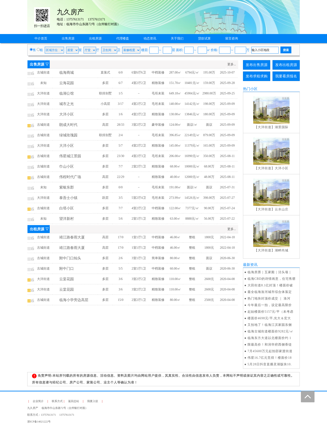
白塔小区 (66, 208)
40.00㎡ (175, 177)
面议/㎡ (192, 124)
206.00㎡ (175, 156)
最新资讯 (250, 265)
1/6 (121, 114)
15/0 (121, 300)
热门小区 (250, 89)
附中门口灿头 (70, 258)
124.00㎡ (175, 124)
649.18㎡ (175, 93)
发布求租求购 (257, 76)
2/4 (121, 135)
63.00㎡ (175, 218)
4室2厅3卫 (139, 156)
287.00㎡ (175, 72)
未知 (43, 83)
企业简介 (38, 401)
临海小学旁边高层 (73, 300)
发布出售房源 (257, 65)
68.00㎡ (175, 166)
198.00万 (209, 104)
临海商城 (66, 72)
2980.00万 (209, 93)
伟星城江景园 (70, 156)
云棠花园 (66, 279)
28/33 (120, 124)
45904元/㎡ (192, 93)
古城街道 (43, 72)
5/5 (121, 268)
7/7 (121, 166)
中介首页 (41, 38)
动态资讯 (150, 38)
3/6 (121, 279)
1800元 (209, 237)
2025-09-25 (227, 93)
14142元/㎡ (192, 104)
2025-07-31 (227, 187)
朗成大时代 (68, 125)
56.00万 (209, 218)
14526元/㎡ (192, 197)
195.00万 (209, 72)
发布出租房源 (286, 65)
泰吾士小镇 (68, 198)
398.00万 (209, 197)
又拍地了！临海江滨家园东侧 (270, 325)
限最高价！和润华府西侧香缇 (270, 344)
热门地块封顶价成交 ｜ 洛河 (269, 298)
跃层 (105, 197)
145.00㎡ (175, 145)
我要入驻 (92, 401)
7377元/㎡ (192, 208)
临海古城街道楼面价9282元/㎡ (270, 331)
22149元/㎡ (192, 135)
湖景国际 (281, 127)
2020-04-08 (227, 279)
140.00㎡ (175, 104)
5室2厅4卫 (139, 197)
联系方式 (57, 401)
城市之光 (66, 104)
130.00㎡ (175, 114)
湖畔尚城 (281, 250)
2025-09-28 (227, 83)
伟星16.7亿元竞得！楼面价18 (270, 357)
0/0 (121, 187)
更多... (231, 64)
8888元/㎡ (192, 218)
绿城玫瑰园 (68, 135)
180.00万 (209, 114)
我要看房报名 (286, 76)
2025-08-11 (227, 156)
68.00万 (209, 166)
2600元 (209, 279)
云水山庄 (281, 209)
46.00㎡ (175, 237)
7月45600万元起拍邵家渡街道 (270, 351)
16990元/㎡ (192, 156)
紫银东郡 (66, 187)
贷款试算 (204, 38)
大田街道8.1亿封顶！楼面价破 (270, 285)
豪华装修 (158, 124)
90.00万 (209, 208)
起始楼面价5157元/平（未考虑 (270, 311)
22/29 (120, 177)
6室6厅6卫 (139, 72)
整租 (192, 237)
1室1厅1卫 (139, 237)
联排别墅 (105, 93)
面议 (209, 124)
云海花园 (66, 83)
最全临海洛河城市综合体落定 (270, 292)
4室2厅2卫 (139, 83)
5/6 (121, 218)
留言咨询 (231, 38)
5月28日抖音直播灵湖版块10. (270, 364)
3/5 (121, 197)
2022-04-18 (227, 237)
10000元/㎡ (192, 166)
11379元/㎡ (192, 145)
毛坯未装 (158, 93)
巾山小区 (66, 166)
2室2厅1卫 (139, 166)
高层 (105, 124)
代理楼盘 (122, 38)
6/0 (121, 72)
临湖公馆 (66, 93)
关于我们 (177, 38)
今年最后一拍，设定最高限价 (270, 305)
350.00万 (209, 156)
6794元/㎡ (192, 72)
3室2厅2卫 (139, 124)
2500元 (209, 300)
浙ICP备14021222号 (39, 421)
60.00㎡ (175, 268)
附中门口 (66, 268)
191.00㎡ (175, 187)
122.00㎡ (175, 208)
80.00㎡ (175, 258)
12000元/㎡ (192, 177)
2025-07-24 (227, 208)
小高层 (105, 104)
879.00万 (209, 135)
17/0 (121, 237)
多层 (105, 83)
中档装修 (158, 72)
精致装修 (158, 83)
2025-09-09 (227, 104)
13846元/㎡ (192, 114)
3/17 (121, 104)
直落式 (105, 72)
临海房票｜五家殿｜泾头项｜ (270, 272)
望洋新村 (66, 219)
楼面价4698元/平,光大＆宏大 (269, 318)
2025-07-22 (227, 218)
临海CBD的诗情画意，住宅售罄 (272, 278)
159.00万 (209, 83)
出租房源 (95, 38)
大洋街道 (43, 93)
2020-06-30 (227, 258)
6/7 (121, 83)
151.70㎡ (175, 83)
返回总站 (73, 401)
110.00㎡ (175, 279)
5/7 (121, 145)
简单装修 (158, 258)
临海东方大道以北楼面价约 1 (269, 338)
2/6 (121, 258)
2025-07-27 (227, 197)
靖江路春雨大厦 (72, 237)
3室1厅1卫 (139, 258)
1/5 (121, 93)
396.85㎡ (175, 135)
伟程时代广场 (70, 177)
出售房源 (68, 38)
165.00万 (209, 145)
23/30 (120, 156)
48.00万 (209, 177)
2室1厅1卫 (139, 218)
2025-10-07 (227, 72)
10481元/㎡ (192, 83)
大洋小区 (66, 114)
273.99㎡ (175, 197)
